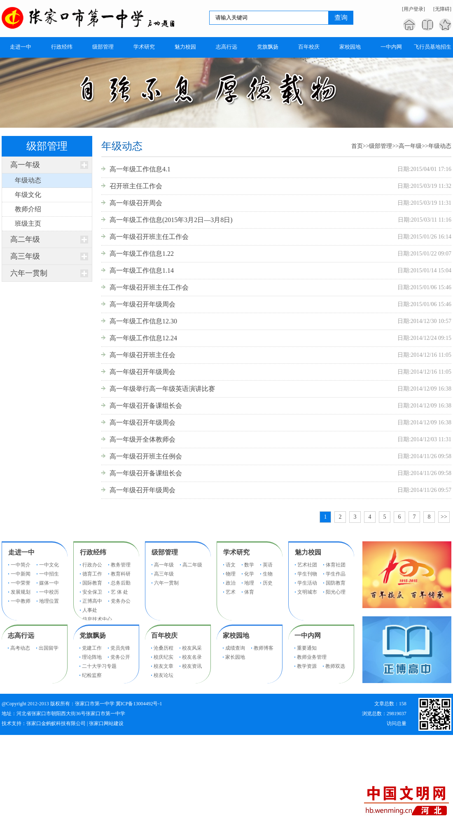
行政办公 (92, 565)
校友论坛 (163, 675)
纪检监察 (92, 675)
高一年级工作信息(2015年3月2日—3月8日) (171, 219)
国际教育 (92, 583)
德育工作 (92, 574)
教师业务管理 (312, 657)
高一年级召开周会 (136, 202)
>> (444, 517)
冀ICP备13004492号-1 (139, 704)
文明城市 (307, 592)
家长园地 (235, 657)
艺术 (231, 592)
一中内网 (307, 635)
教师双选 (335, 666)
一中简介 (20, 565)
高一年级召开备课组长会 (146, 405)
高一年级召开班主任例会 (146, 456)
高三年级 (25, 256)
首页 (357, 146)
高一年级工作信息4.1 (140, 169)
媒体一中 (49, 583)
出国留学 (48, 648)
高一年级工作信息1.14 (142, 270)
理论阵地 (92, 657)
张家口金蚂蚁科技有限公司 (56, 723)
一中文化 (49, 565)
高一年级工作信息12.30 (143, 321)
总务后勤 (121, 583)
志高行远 (21, 635)
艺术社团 (307, 565)
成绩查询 (235, 648)
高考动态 (20, 648)
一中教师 (20, 601)
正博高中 (92, 601)
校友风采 (192, 648)
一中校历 (49, 592)
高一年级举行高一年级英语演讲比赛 (162, 388)
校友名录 (192, 657)
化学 (249, 574)
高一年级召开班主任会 (142, 354)
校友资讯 (192, 666)
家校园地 (236, 635)
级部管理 (380, 146)
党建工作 (92, 648)
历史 (268, 583)
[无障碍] (442, 9)
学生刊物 (307, 574)
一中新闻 (20, 574)
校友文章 (163, 666)
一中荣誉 (20, 583)
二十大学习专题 (99, 666)
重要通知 (307, 648)
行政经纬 (93, 552)
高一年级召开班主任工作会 (149, 236)
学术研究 (236, 552)
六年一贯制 (28, 273)
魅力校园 (308, 552)
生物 (268, 574)
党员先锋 (120, 648)
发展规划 (20, 592)
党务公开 (120, 657)
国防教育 (336, 583)
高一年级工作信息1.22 (142, 253)
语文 (231, 565)
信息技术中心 (97, 619)
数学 (249, 565)
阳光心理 (336, 592)
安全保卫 (92, 592)
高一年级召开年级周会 (142, 304)
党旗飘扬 (92, 635)
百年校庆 (164, 635)
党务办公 (121, 601)
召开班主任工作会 (136, 186)
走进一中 (21, 552)
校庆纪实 (163, 657)
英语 (268, 565)
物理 (231, 574)
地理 (249, 583)
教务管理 (121, 565)
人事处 (89, 610)
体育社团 (336, 565)
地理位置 (49, 601)
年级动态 (439, 146)
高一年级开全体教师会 (142, 439)
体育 (249, 592)
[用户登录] (413, 9)
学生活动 (307, 583)
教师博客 (263, 648)
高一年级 (25, 165)
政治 (231, 583)
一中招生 (49, 574)
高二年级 (25, 239)
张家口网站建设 (106, 723)
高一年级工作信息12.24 (143, 338)
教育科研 (121, 574)
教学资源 (307, 666)
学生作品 (336, 574)
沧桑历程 (163, 648)
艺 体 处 (119, 592)
